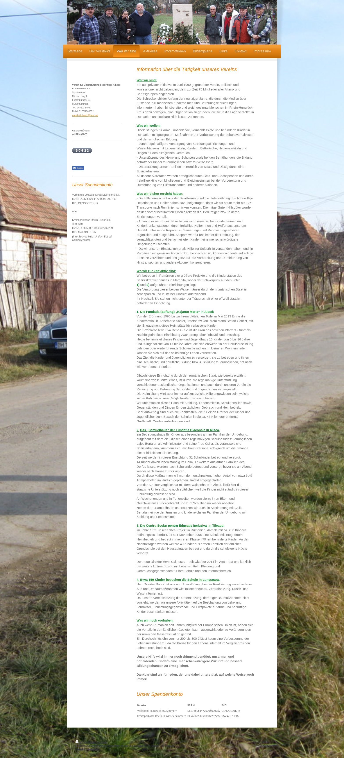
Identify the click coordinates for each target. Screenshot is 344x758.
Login (265, 741)
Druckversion (85, 742)
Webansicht (262, 745)
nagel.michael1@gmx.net (85, 115)
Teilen (78, 168)
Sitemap (102, 742)
